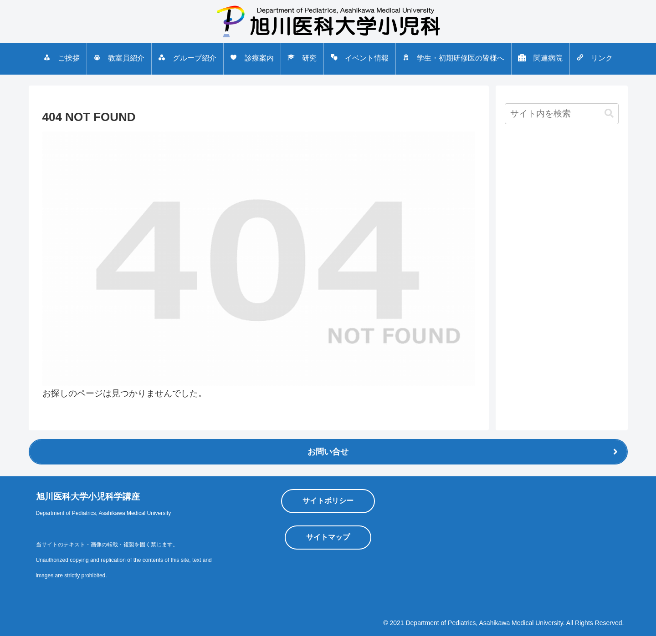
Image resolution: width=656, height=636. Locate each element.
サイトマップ (328, 537)
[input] (562, 113)
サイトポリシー (328, 501)
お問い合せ (328, 451)
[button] (609, 113)
